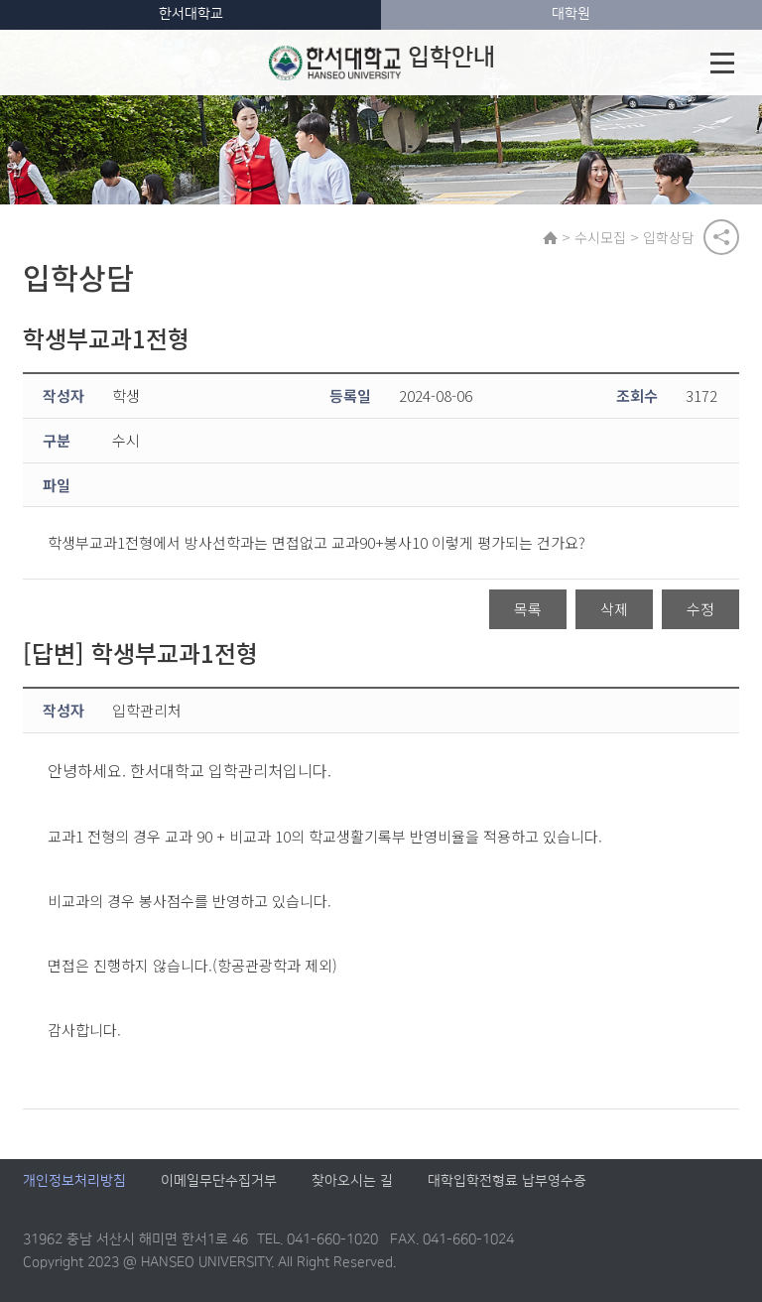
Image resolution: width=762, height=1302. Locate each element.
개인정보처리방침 (74, 1181)
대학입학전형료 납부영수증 (507, 1181)
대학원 (571, 14)
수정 (700, 608)
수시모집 (600, 237)
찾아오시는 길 (352, 1181)
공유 (721, 237)
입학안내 (382, 62)
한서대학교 (191, 14)
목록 (528, 608)
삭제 (614, 608)
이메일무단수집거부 (219, 1181)
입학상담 (669, 237)
